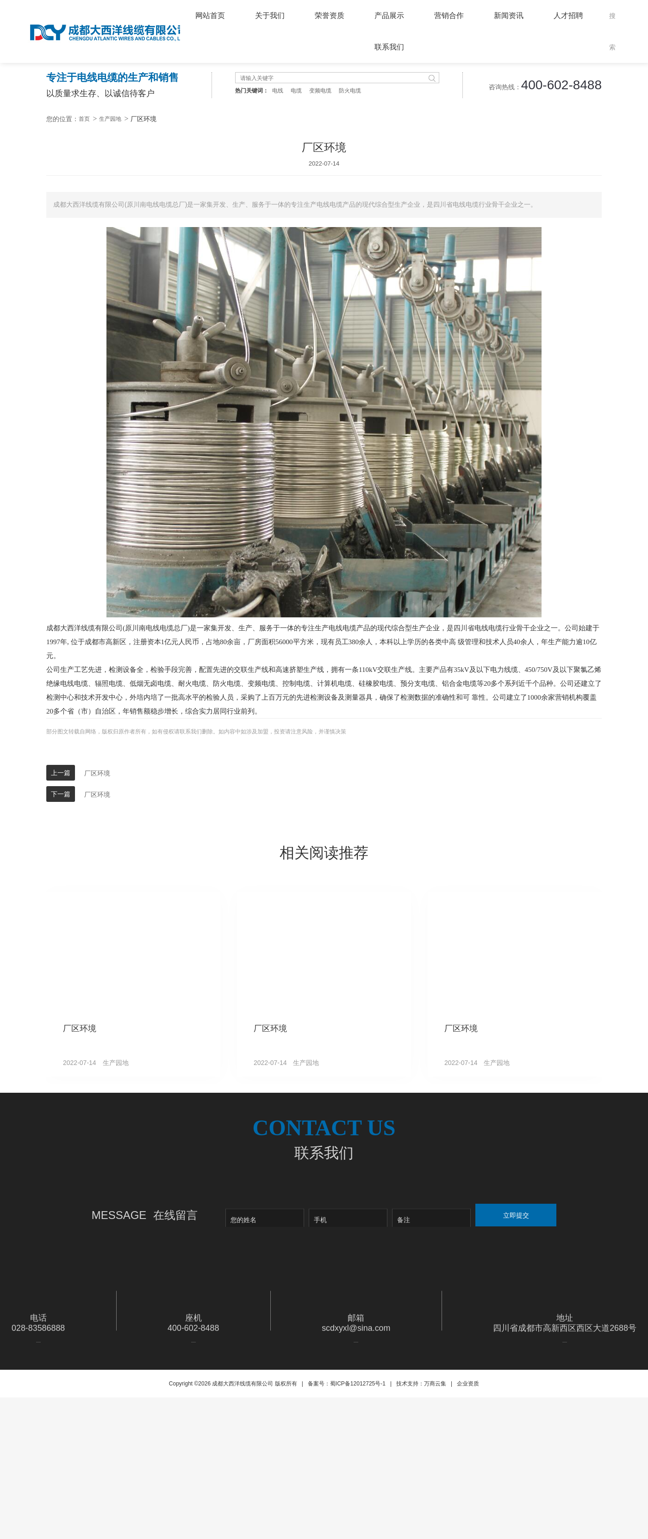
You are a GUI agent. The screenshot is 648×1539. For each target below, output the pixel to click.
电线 (277, 242)
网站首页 (210, 15)
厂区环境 (97, 925)
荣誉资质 (329, 15)
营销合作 (449, 15)
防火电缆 (350, 242)
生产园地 (110, 270)
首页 (84, 270)
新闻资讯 (508, 15)
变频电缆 (320, 242)
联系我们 (389, 47)
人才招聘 (568, 15)
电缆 (296, 242)
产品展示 (389, 15)
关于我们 (270, 15)
